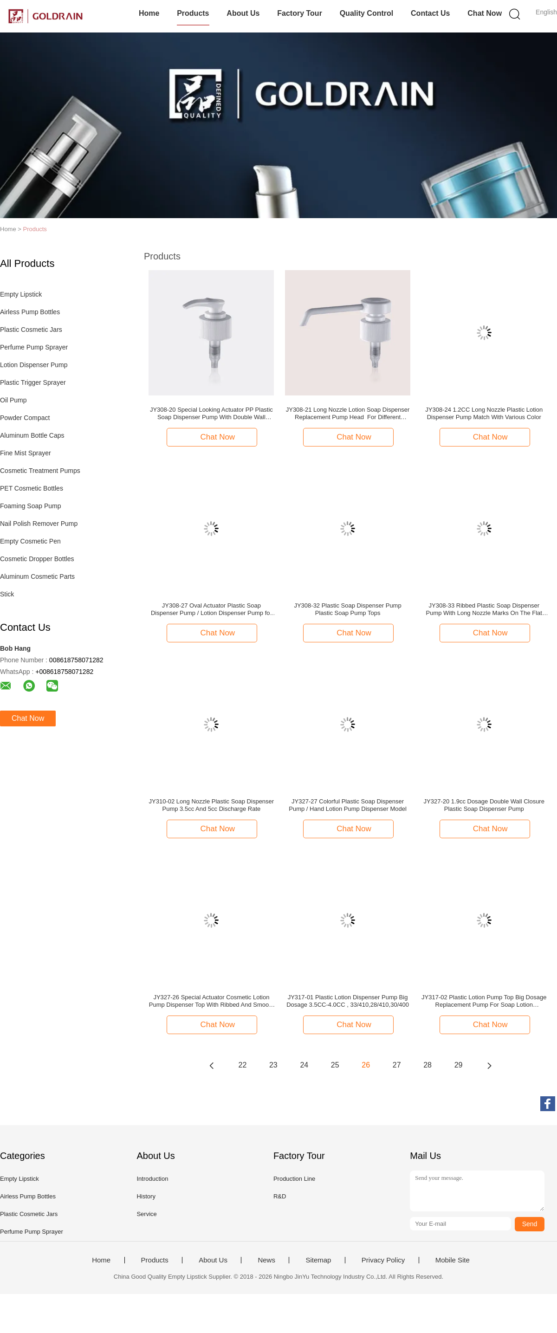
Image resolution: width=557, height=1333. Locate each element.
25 (335, 1065)
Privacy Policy (383, 1260)
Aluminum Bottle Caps (32, 435)
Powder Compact (25, 417)
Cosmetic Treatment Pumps (40, 470)
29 (458, 1065)
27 (397, 1065)
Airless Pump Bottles (30, 312)
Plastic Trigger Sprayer (33, 382)
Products (193, 13)
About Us (243, 13)
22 (243, 1065)
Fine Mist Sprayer (25, 453)
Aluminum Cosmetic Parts (37, 576)
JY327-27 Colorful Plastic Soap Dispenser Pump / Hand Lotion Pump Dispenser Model (348, 805)
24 (304, 1065)
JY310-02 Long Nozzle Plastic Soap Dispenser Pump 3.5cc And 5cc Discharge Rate (211, 805)
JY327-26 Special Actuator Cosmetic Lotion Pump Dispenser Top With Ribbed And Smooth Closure (211, 1001)
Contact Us (430, 13)
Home (149, 13)
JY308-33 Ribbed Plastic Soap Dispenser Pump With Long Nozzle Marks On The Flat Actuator (484, 609)
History (145, 1196)
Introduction (152, 1178)
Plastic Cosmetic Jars (31, 329)
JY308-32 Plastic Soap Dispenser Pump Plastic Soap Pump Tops (347, 609)
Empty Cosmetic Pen (30, 541)
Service (146, 1213)
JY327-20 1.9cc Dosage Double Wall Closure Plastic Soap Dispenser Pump (484, 805)
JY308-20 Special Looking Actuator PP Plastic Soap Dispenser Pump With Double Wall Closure (211, 413)
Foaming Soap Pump (30, 506)
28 (427, 1065)
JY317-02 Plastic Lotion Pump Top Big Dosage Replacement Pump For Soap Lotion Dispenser (483, 1001)
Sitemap (318, 1260)
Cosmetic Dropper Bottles (37, 559)
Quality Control (367, 13)
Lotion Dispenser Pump (34, 365)
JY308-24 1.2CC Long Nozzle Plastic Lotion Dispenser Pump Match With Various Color (484, 413)
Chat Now (484, 13)
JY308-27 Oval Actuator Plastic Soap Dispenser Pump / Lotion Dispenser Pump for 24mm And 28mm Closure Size (211, 609)
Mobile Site (452, 1260)
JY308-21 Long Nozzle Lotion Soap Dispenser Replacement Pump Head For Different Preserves (348, 413)
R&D (279, 1196)
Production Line (294, 1178)
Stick (7, 594)
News (266, 1260)
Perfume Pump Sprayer (34, 347)
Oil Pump (13, 400)
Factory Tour (299, 13)
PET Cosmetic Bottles (31, 488)
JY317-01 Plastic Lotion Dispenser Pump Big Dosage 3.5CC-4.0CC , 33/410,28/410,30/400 (347, 1001)
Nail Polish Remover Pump (39, 523)
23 (273, 1065)
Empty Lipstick (21, 294)
